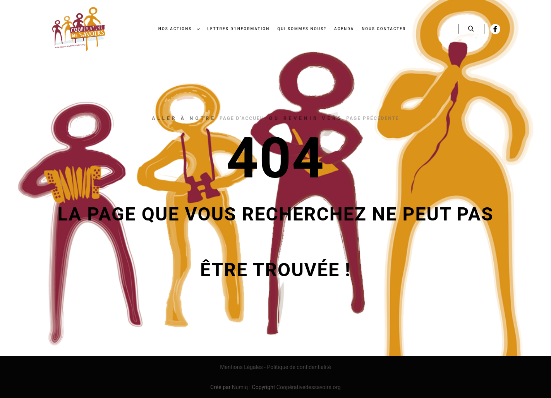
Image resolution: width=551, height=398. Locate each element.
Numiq (240, 387)
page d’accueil (243, 118)
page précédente (372, 118)
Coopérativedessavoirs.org (308, 387)
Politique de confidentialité (299, 367)
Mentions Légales (241, 367)
